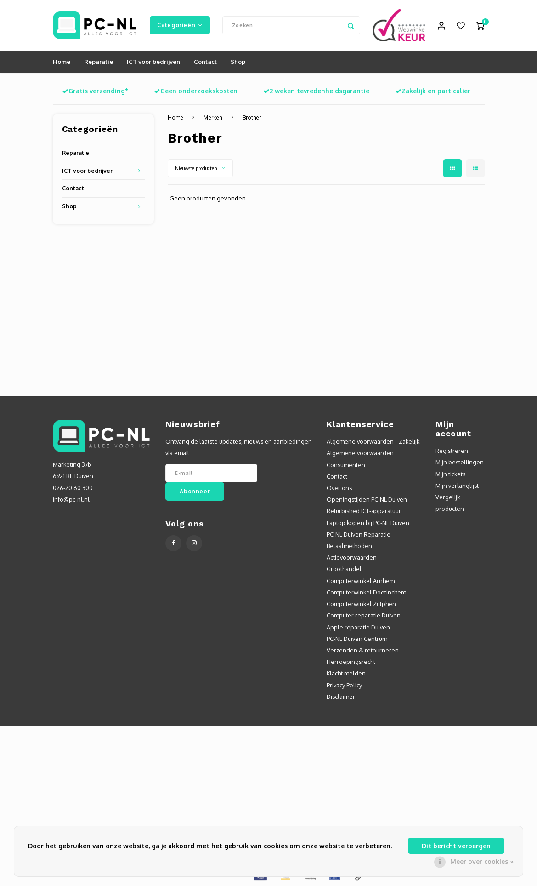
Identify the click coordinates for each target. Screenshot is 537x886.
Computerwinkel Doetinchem (366, 592)
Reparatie (98, 61)
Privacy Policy (344, 685)
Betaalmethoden (349, 545)
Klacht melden (346, 673)
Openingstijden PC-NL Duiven (367, 499)
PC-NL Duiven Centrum (357, 638)
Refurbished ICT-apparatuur (364, 510)
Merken (212, 117)
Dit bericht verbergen (456, 846)
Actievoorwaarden (352, 557)
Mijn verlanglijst (457, 485)
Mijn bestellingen (459, 462)
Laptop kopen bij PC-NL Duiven (368, 522)
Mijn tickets (450, 474)
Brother (252, 117)
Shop (238, 61)
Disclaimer (341, 696)
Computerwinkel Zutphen (361, 603)
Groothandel (344, 568)
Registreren (451, 450)
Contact (205, 61)
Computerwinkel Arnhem (361, 580)
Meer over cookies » (482, 861)
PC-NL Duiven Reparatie (358, 534)
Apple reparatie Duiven (358, 627)
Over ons (339, 488)
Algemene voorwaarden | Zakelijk (373, 441)
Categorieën (179, 25)
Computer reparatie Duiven (364, 615)
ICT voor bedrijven (153, 61)
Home (61, 61)
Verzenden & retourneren (363, 650)
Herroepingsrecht (351, 661)
